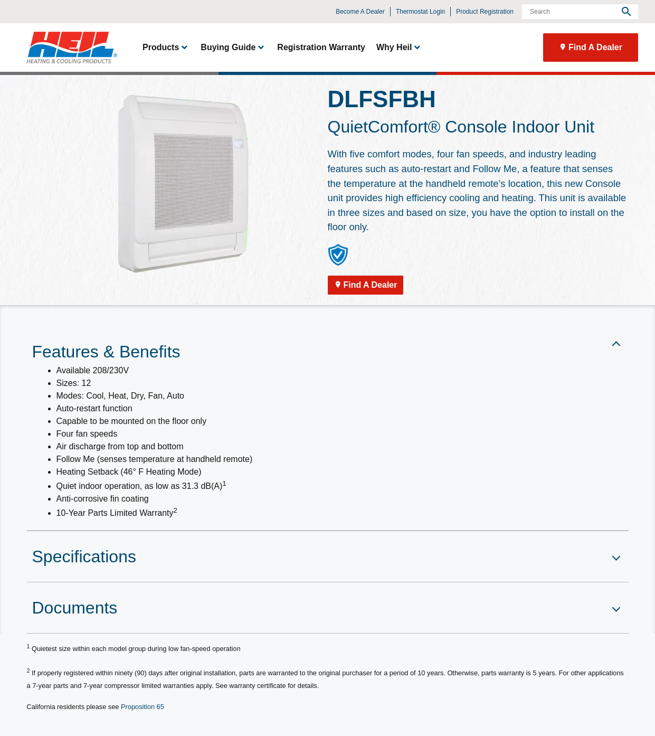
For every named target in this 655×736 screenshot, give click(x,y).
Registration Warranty (321, 47)
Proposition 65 (142, 707)
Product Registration (485, 11)
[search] (626, 11)
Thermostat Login (420, 11)
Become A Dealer (360, 11)
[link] (67, 47)
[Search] (580, 11)
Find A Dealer (595, 47)
